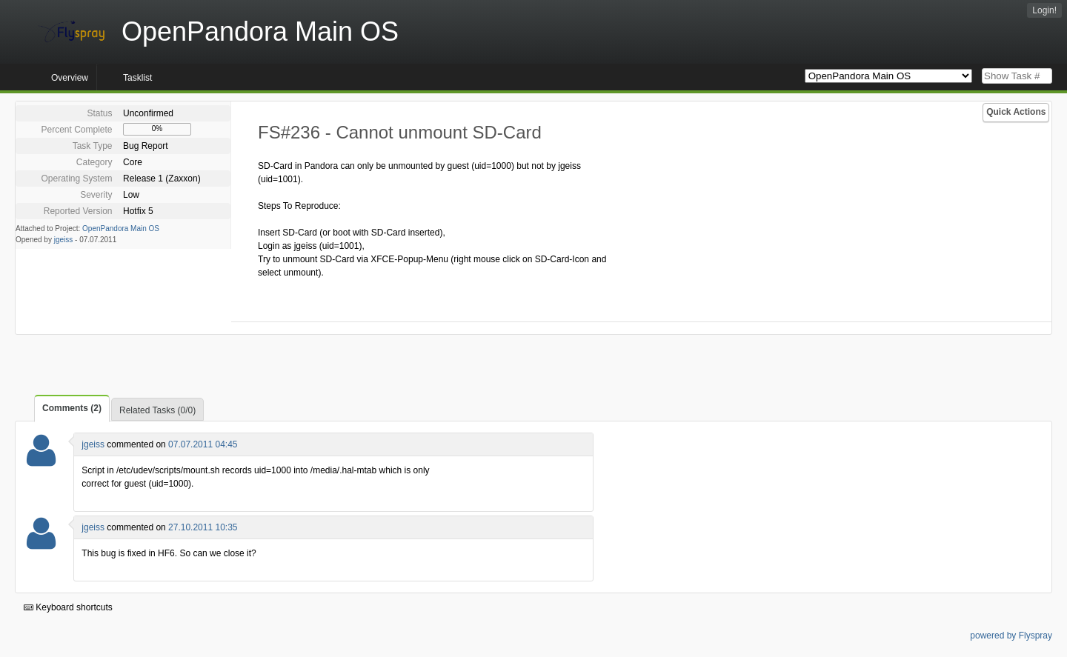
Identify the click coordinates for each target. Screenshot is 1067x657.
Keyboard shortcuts (68, 607)
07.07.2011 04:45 (202, 444)
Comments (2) (72, 408)
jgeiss (63, 240)
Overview (69, 78)
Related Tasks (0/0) (157, 410)
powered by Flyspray (1011, 635)
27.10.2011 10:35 (202, 527)
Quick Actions (1016, 112)
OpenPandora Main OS (120, 228)
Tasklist (137, 78)
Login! (1044, 10)
